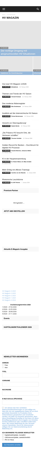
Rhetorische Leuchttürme (12, 180)
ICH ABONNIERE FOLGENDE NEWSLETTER (18, 433)
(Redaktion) (14, 87)
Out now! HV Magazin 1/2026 (14, 84)
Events (7, 318)
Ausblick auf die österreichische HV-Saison (20, 113)
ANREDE (5, 363)
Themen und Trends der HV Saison (16, 94)
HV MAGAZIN (4, 48)
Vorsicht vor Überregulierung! (14, 123)
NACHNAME (6, 389)
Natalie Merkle (15, 126)
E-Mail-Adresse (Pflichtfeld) (12, 399)
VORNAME (6, 380)
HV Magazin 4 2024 (9, 300)
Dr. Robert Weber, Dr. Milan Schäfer (21, 161)
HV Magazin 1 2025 (9, 298)
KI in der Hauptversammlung (14, 159)
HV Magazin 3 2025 (9, 293)
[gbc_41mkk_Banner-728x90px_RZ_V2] (20, 3)
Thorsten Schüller (16, 138)
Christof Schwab (16, 96)
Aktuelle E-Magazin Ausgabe (16, 249)
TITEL (4, 371)
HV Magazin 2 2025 (9, 296)
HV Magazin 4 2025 (9, 291)
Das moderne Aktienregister (13, 103)
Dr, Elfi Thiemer (15, 182)
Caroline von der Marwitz (18, 172)
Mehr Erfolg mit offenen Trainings (16, 170)
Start (3, 15)
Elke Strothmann (16, 106)
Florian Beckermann (17, 116)
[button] (3, 9)
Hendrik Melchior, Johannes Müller (21, 150)
